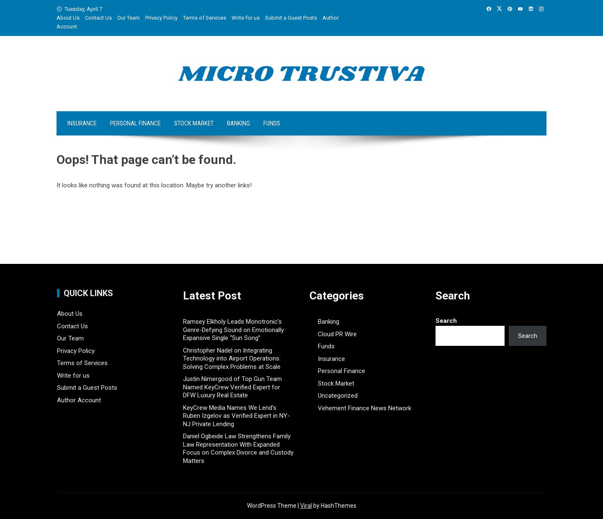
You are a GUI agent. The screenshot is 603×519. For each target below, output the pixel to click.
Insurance (82, 123)
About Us (68, 18)
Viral (306, 505)
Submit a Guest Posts (291, 18)
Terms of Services (204, 18)
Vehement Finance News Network (364, 408)
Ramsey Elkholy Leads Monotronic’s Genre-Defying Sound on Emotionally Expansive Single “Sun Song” (233, 330)
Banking (238, 123)
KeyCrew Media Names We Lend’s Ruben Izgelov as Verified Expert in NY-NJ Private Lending (236, 416)
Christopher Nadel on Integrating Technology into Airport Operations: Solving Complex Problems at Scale (232, 359)
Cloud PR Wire (337, 334)
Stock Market (194, 123)
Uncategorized (338, 395)
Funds (271, 123)
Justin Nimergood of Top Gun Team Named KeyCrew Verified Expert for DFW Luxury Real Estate (232, 387)
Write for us (246, 18)
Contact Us (98, 18)
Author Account (79, 400)
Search (446, 321)
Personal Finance (135, 123)
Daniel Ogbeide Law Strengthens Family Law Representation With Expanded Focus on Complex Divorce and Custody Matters (238, 448)
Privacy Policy (161, 18)
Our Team (128, 18)
